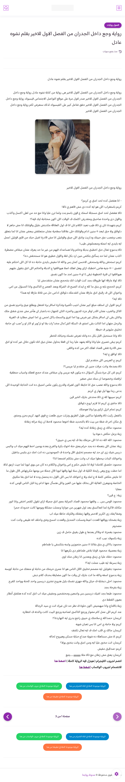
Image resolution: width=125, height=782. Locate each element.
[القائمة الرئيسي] (119, 8)
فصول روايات (113, 25)
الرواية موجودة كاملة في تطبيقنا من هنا (62, 697)
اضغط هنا (60, 661)
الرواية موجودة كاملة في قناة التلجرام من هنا (87, 686)
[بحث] (6, 8)
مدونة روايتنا (88, 775)
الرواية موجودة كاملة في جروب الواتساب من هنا (39, 686)
